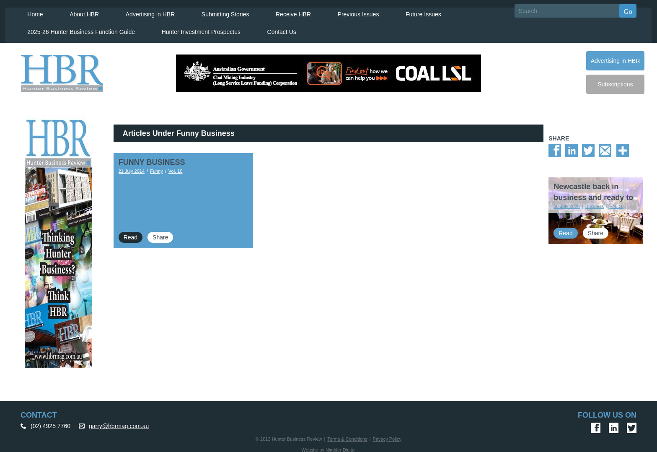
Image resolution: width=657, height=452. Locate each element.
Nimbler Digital (341, 446)
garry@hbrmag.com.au (119, 422)
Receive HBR (283, 11)
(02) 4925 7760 (50, 422)
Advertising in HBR (142, 11)
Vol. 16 (616, 202)
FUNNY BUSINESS (152, 159)
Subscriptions (615, 81)
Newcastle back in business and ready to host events (593, 194)
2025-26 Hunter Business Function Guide (75, 28)
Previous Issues (348, 11)
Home (29, 11)
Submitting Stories (217, 11)
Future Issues (412, 11)
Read (130, 234)
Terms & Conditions (347, 435)
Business (594, 202)
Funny (156, 167)
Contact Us (273, 28)
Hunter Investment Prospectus (194, 28)
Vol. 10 (175, 167)
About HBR (77, 11)
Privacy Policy (387, 435)
